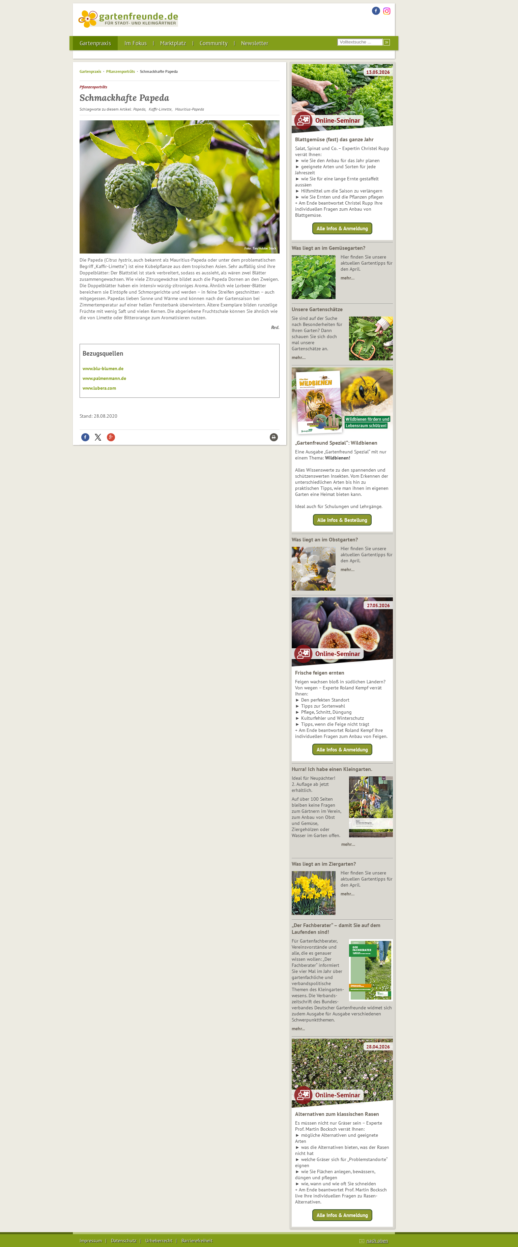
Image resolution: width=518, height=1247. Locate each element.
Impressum (91, 1241)
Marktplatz (173, 43)
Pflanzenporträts (120, 71)
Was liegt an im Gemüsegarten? (328, 247)
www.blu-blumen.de (103, 368)
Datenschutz (123, 1241)
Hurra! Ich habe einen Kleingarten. (332, 769)
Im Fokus (135, 43)
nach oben (377, 1241)
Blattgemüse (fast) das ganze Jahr (334, 139)
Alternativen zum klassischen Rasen (337, 1113)
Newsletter (254, 43)
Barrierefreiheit (196, 1241)
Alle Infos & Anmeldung (342, 228)
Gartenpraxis (95, 43)
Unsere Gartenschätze (317, 309)
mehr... (298, 1029)
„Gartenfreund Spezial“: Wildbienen (336, 442)
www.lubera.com (99, 388)
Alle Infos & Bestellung (342, 519)
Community (214, 43)
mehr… (347, 278)
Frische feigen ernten (319, 672)
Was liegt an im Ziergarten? (324, 863)
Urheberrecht (158, 1241)
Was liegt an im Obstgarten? (325, 539)
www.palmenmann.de (104, 378)
